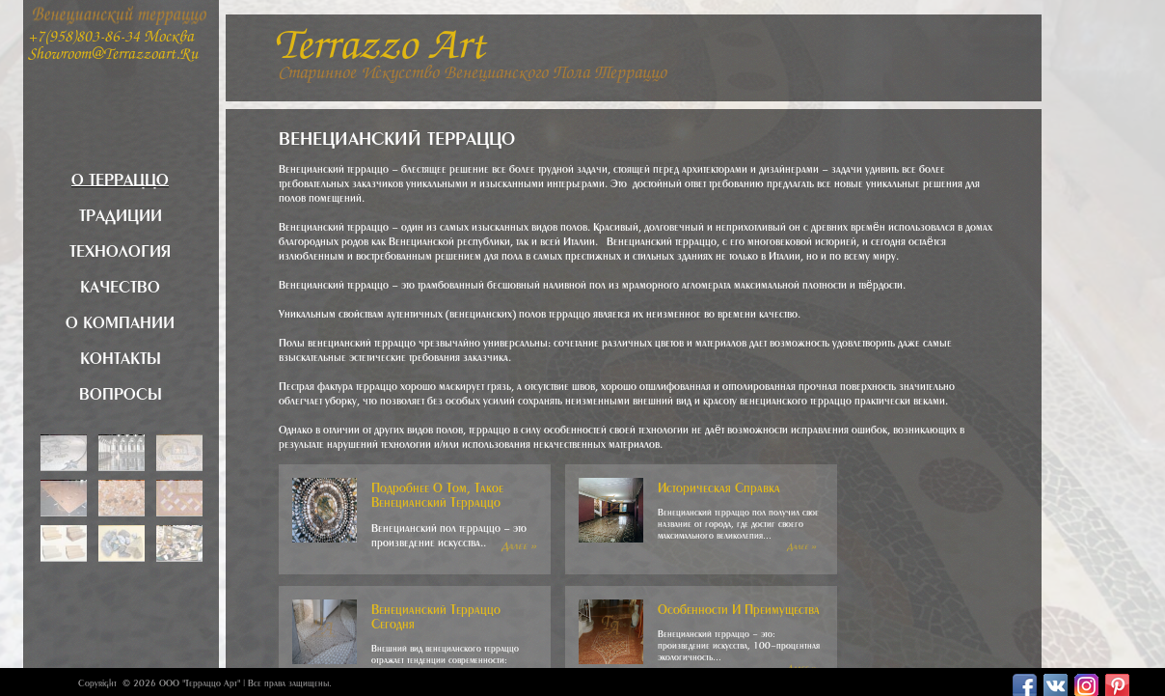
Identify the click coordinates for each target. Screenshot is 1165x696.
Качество (120, 284)
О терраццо (120, 176)
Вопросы (120, 391)
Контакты (120, 355)
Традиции (120, 212)
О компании (120, 319)
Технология (120, 248)
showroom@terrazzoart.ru (113, 55)
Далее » (518, 543)
